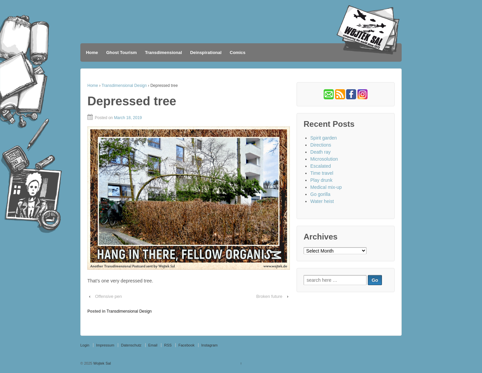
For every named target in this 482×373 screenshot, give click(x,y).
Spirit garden (323, 138)
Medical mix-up (326, 187)
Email (153, 345)
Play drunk (321, 180)
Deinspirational (206, 52)
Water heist (322, 201)
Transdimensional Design (124, 85)
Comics (237, 52)
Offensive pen (108, 296)
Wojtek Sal (101, 363)
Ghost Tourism (121, 52)
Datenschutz (131, 345)
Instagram (209, 345)
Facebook (186, 345)
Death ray (320, 152)
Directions (320, 145)
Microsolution (324, 159)
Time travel (321, 173)
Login (84, 345)
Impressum (105, 345)
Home (92, 52)
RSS (168, 345)
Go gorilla (320, 194)
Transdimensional (163, 52)
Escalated (320, 166)
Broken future (269, 296)
